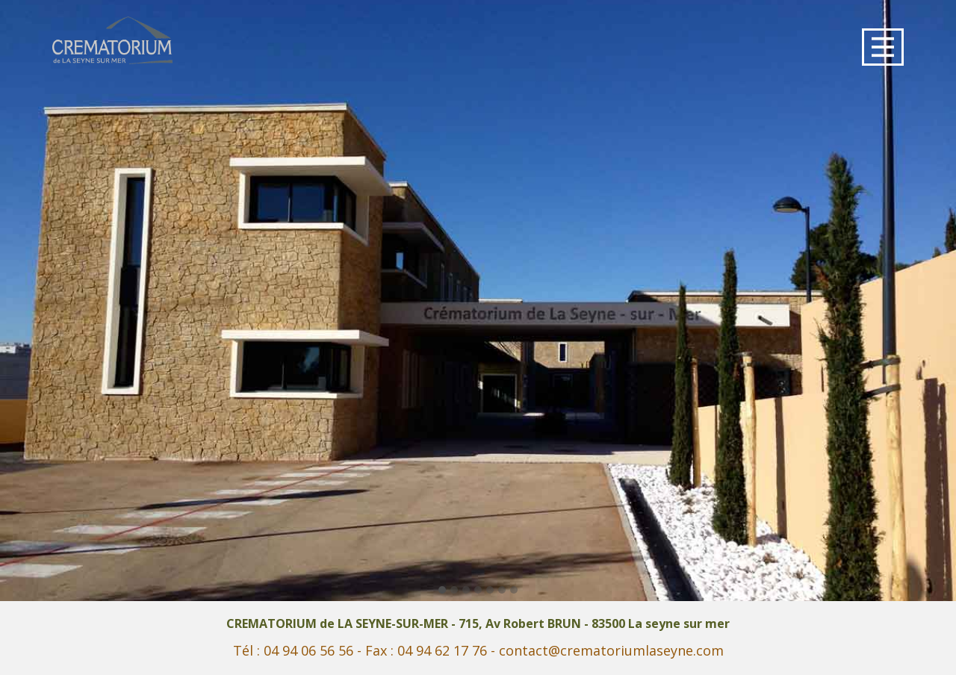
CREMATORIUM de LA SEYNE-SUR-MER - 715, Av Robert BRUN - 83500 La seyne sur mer (478, 623)
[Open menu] (883, 47)
